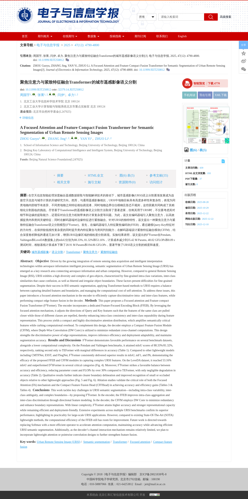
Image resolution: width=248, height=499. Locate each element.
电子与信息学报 (48, 45)
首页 (25, 36)
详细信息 (26, 117)
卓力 (71, 95)
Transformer (73, 252)
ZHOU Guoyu (29, 138)
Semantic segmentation (96, 441)
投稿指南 (117, 36)
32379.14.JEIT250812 (71, 89)
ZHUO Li (101, 138)
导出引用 (205, 95)
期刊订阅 (140, 36)
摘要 (59, 175)
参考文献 (157, 175)
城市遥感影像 (40, 252)
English (182, 36)
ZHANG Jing (57, 138)
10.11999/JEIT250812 (51, 60)
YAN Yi (85, 138)
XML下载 (221, 95)
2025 (67, 45)
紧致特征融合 (109, 252)
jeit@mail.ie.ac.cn (154, 484)
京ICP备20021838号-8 (153, 474)
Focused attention (140, 441)
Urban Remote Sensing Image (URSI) (58, 441)
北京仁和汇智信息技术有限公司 (119, 494)
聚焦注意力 (90, 252)
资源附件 (125, 182)
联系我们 (162, 36)
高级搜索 (225, 16)
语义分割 (57, 252)
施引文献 (93, 182)
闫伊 (61, 95)
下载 (214, 83)
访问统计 (154, 182)
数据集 (93, 36)
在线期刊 (70, 36)
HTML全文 (94, 175)
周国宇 (25, 95)
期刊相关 (45, 36)
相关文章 (62, 182)
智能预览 (199, 83)
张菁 (41, 95)
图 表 (124, 175)
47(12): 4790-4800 (87, 45)
